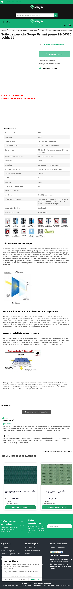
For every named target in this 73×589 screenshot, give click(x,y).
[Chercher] (56, 15)
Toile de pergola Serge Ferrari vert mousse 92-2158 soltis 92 (54, 492)
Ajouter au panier (54, 54)
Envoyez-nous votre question (36, 412)
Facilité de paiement (59, 556)
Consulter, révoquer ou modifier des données (58, 451)
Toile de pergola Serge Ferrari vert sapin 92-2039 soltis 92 (20, 492)
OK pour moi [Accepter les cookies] (19, 579)
